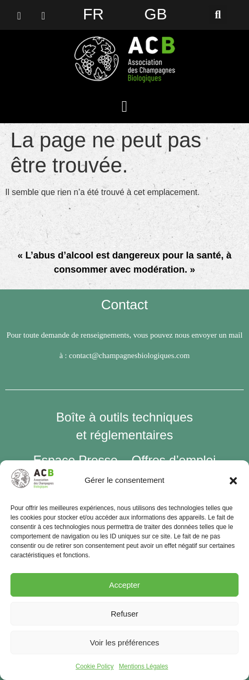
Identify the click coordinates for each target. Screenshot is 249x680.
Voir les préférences (125, 642)
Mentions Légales (143, 666)
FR (93, 14)
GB (155, 14)
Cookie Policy (95, 666)
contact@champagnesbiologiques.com (129, 355)
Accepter (124, 584)
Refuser (125, 613)
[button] (233, 481)
